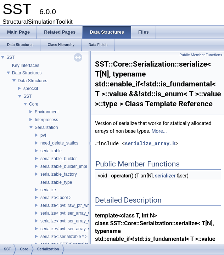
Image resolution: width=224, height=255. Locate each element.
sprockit (30, 88)
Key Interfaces (25, 65)
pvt (43, 135)
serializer (165, 175)
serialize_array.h (150, 143)
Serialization (46, 127)
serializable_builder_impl (63, 166)
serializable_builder (58, 158)
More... (159, 131)
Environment (46, 111)
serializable (51, 150)
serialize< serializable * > (64, 236)
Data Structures (26, 72)
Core (33, 104)
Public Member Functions (200, 55)
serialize (48, 189)
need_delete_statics (59, 143)
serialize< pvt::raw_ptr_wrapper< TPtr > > (79, 205)
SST (10, 57)
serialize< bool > (55, 197)
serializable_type (56, 182)
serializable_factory (58, 174)
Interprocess (46, 119)
